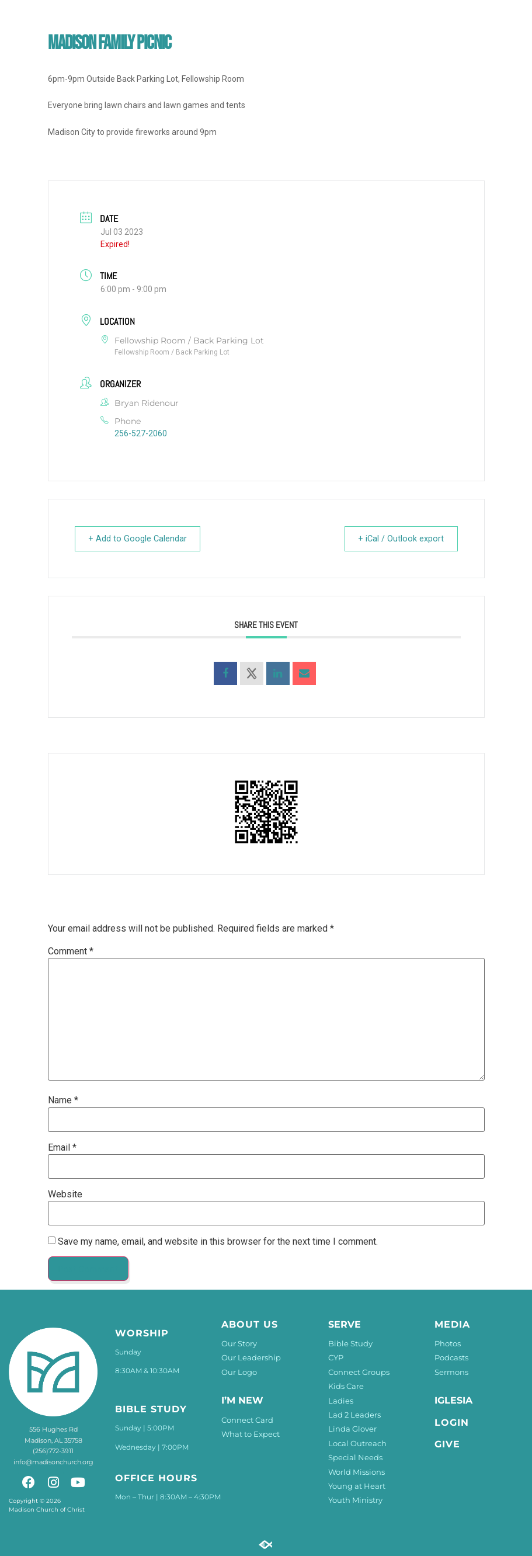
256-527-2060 (140, 433)
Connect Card (247, 1420)
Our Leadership (251, 1357)
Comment (70, 951)
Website (65, 1194)
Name (63, 1100)
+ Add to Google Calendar (141, 538)
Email (62, 1147)
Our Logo (239, 1372)
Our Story (239, 1343)
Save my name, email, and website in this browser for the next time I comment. (218, 1241)
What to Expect (250, 1434)
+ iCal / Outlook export (397, 538)
